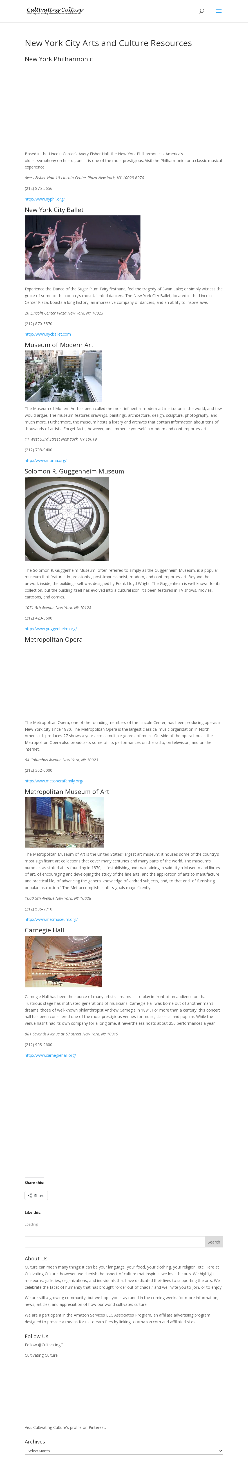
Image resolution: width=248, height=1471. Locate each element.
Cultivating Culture (41, 1355)
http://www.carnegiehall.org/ (50, 1055)
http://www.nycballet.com (48, 334)
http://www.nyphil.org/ (45, 199)
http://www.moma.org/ (45, 460)
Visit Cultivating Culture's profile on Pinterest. (65, 1427)
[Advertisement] (124, 1117)
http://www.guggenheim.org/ (51, 628)
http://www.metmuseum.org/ (51, 919)
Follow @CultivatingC (44, 1344)
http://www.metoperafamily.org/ (54, 781)
